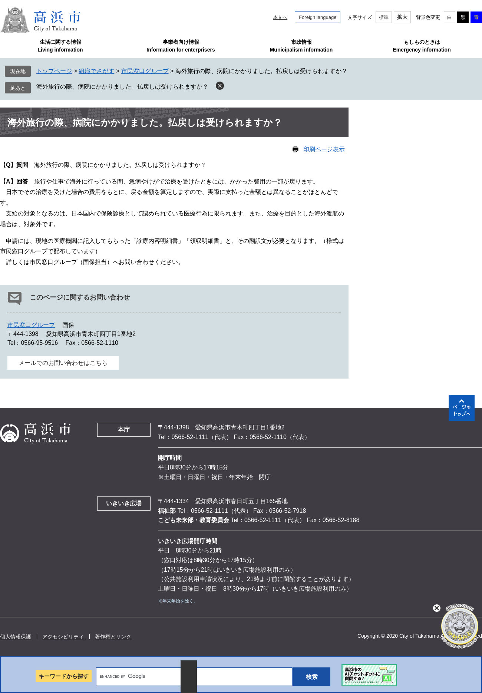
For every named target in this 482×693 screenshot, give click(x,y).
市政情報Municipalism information (301, 46)
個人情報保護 (15, 637)
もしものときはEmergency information (421, 46)
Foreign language (317, 17)
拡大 (402, 17)
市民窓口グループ (145, 71)
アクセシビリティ (63, 637)
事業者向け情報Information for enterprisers (180, 46)
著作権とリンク (113, 637)
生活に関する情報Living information (60, 46)
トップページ (54, 71)
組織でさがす (96, 71)
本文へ (280, 17)
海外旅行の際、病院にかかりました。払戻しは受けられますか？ (122, 86)
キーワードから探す (64, 676)
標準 (384, 17)
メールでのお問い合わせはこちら (63, 363)
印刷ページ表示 (324, 149)
